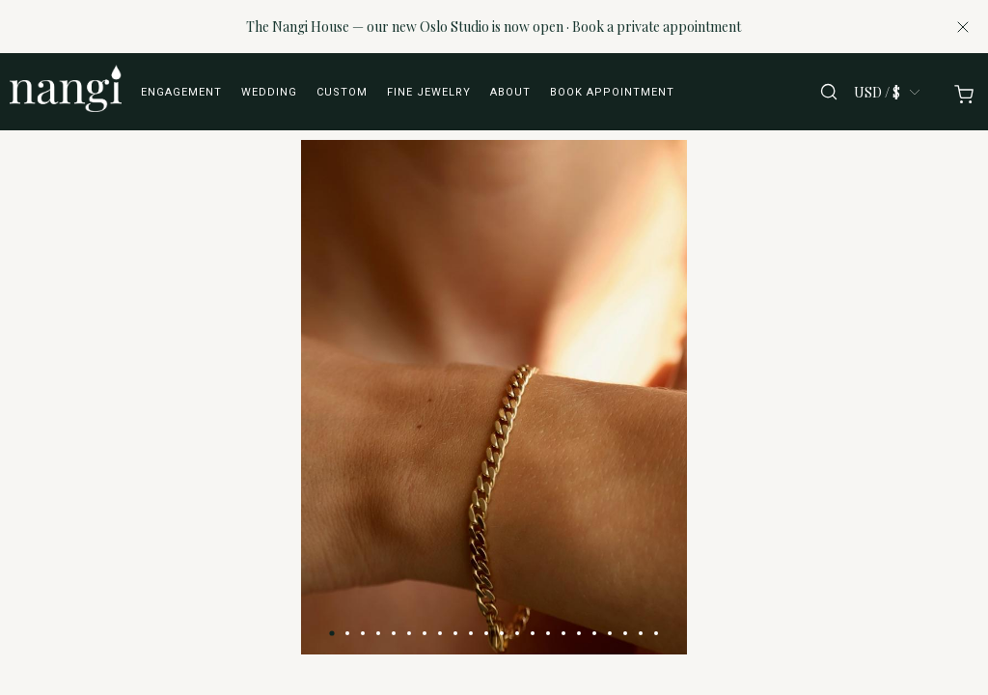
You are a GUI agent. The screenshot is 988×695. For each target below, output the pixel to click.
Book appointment (612, 92)
